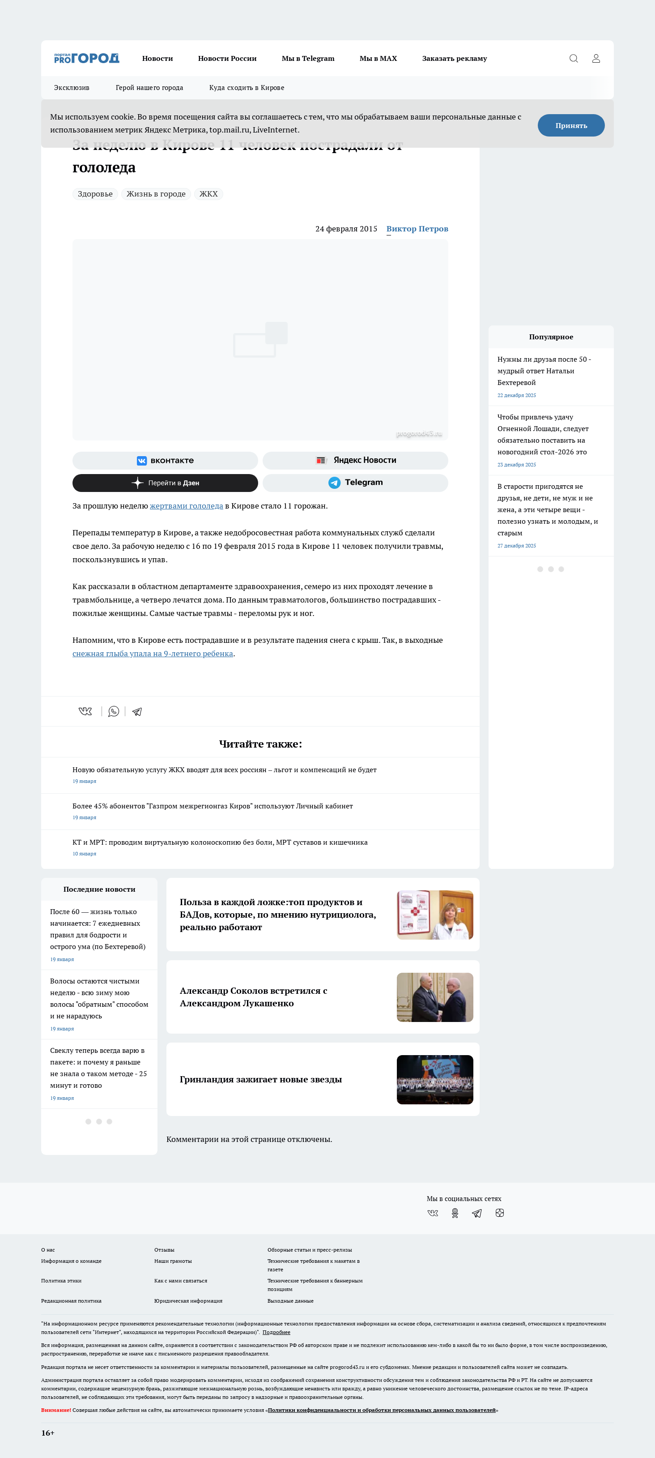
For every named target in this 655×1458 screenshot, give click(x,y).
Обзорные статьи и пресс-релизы (310, 1249)
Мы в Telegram (308, 58)
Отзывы (164, 1249)
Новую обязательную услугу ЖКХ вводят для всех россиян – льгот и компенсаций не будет (260, 776)
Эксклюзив (72, 87)
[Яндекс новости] (355, 461)
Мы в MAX (378, 58)
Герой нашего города (150, 87)
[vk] (86, 711)
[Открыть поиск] (574, 58)
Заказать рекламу (454, 58)
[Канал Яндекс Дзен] (165, 483)
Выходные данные (291, 1300)
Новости (157, 58)
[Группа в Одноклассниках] (455, 1213)
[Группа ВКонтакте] (165, 461)
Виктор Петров (417, 228)
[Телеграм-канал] (355, 483)
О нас (48, 1249)
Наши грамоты (173, 1260)
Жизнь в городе (156, 193)
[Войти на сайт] (596, 58)
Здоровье (95, 193)
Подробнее (276, 1332)
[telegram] (140, 711)
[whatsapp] (113, 711)
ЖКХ (209, 193)
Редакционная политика (71, 1300)
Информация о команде (71, 1260)
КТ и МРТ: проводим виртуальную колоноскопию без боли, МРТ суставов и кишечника (260, 848)
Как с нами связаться (180, 1280)
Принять (571, 125)
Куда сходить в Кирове (246, 87)
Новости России (227, 58)
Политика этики (61, 1280)
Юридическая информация (188, 1300)
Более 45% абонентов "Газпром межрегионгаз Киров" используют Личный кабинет (260, 812)
